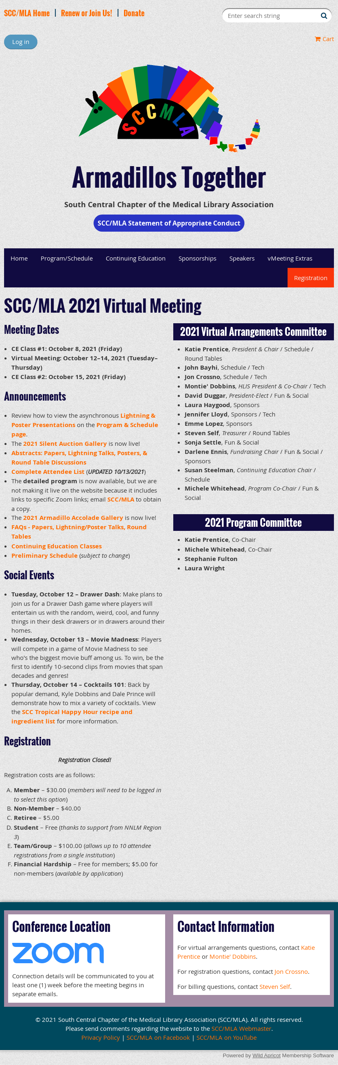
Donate (134, 13)
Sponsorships (197, 258)
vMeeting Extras (290, 258)
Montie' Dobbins (232, 956)
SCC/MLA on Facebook (158, 1037)
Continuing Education (136, 258)
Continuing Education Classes (56, 546)
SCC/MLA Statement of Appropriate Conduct (169, 223)
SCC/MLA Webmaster (241, 1028)
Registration (310, 278)
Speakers (242, 258)
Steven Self (274, 986)
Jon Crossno (291, 971)
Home (19, 258)
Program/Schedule (67, 258)
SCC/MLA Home (27, 13)
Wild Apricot (267, 1055)
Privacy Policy (100, 1037)
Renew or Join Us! (86, 13)
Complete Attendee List (48, 471)
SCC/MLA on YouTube (226, 1037)
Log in (20, 41)
